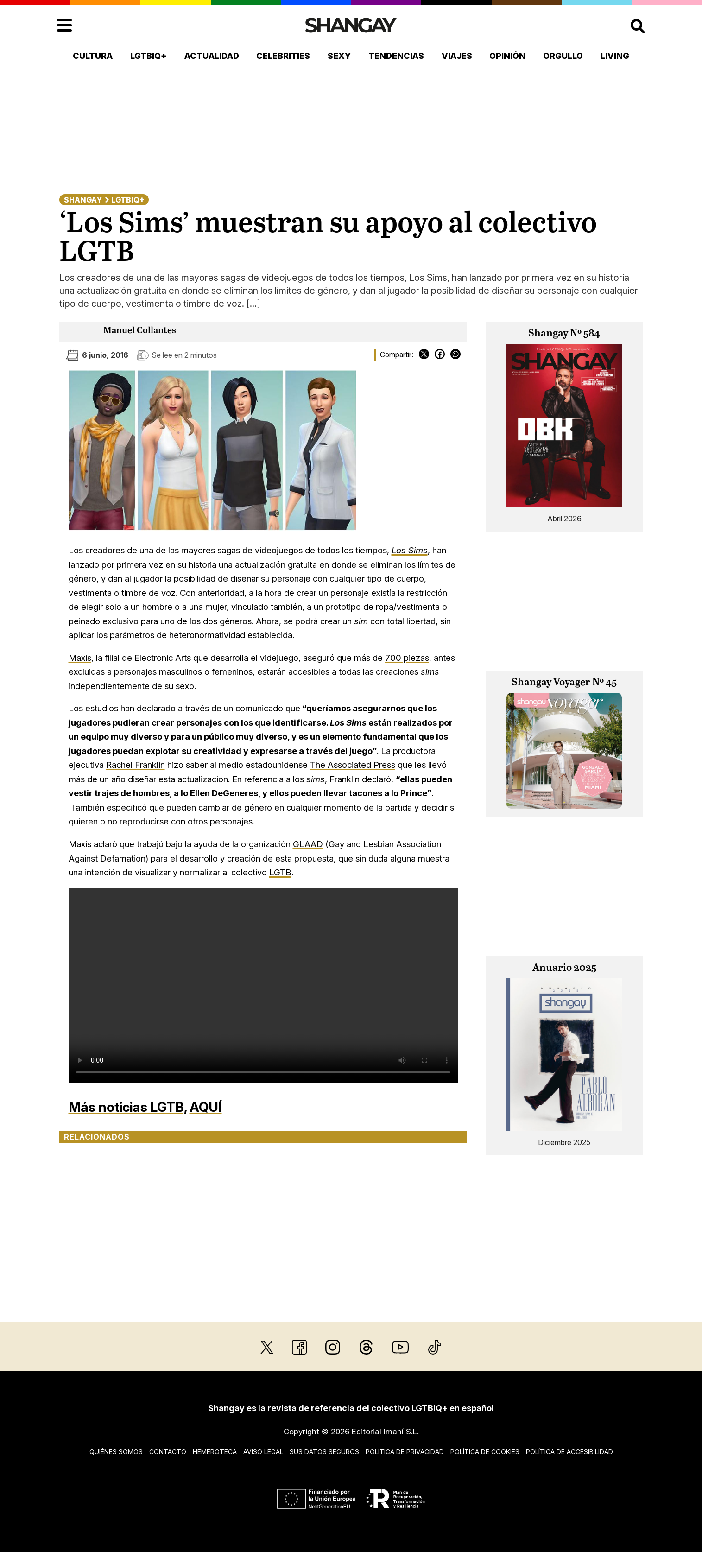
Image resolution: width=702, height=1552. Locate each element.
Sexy (339, 56)
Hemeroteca (215, 1452)
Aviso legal (263, 1452)
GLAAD (308, 844)
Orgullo (563, 56)
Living (615, 56)
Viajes (457, 56)
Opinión (507, 56)
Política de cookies (484, 1452)
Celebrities (283, 56)
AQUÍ (206, 1107)
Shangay (83, 199)
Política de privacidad (405, 1452)
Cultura (93, 56)
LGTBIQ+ (148, 56)
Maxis (80, 657)
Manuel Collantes (139, 331)
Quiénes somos (116, 1452)
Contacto (167, 1452)
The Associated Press (352, 765)
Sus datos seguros (324, 1452)
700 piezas (407, 657)
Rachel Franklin (135, 765)
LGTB (280, 872)
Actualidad (211, 56)
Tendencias (396, 56)
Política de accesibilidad (569, 1452)
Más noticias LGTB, (128, 1107)
